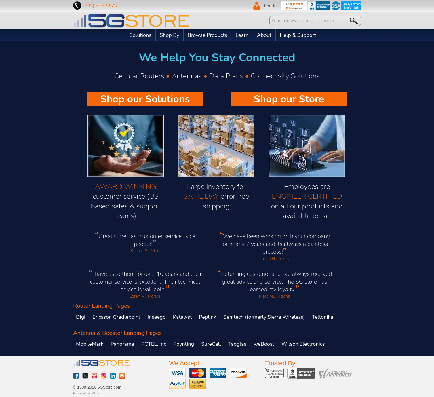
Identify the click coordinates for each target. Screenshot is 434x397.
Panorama (122, 344)
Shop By (169, 35)
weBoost (264, 344)
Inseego (156, 317)
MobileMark (89, 344)
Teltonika (322, 317)
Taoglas (237, 344)
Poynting (183, 344)
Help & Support (298, 35)
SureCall (211, 344)
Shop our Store (289, 99)
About (264, 35)
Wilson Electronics (303, 344)
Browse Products (207, 35)
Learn (241, 35)
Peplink (207, 317)
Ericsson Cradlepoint (116, 317)
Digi (80, 317)
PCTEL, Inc (153, 344)
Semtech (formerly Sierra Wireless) (264, 317)
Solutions (140, 35)
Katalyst (182, 317)
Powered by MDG (86, 393)
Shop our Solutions (145, 99)
